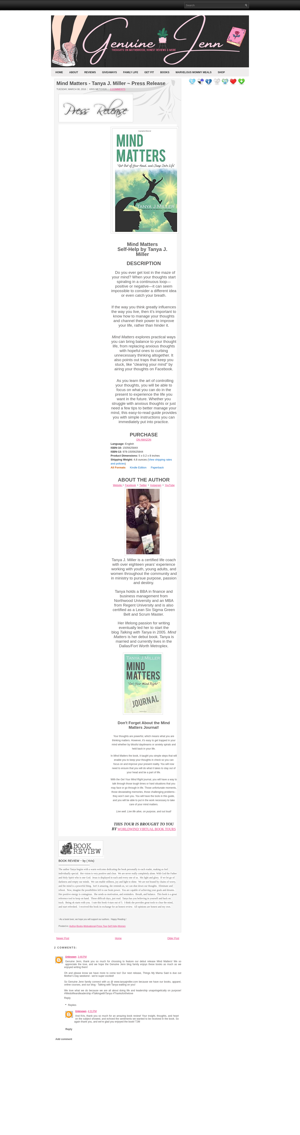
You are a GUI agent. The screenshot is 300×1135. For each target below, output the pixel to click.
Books (164, 72)
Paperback (157, 467)
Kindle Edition (138, 467)
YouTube (170, 485)
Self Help (112, 926)
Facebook (130, 485)
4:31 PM (92, 1011)
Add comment (63, 1039)
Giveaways (109, 72)
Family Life (130, 72)
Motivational (90, 926)
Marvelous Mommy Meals (193, 72)
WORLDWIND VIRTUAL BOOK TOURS (147, 829)
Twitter (143, 485)
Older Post (173, 938)
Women (122, 926)
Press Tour (101, 926)
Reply (67, 998)
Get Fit (149, 72)
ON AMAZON (143, 439)
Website (117, 485)
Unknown (70, 956)
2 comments (117, 89)
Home (59, 72)
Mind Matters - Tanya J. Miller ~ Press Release (110, 83)
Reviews (90, 72)
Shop (221, 72)
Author (72, 926)
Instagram (155, 485)
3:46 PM (82, 956)
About (73, 72)
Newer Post (62, 938)
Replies (72, 1005)
